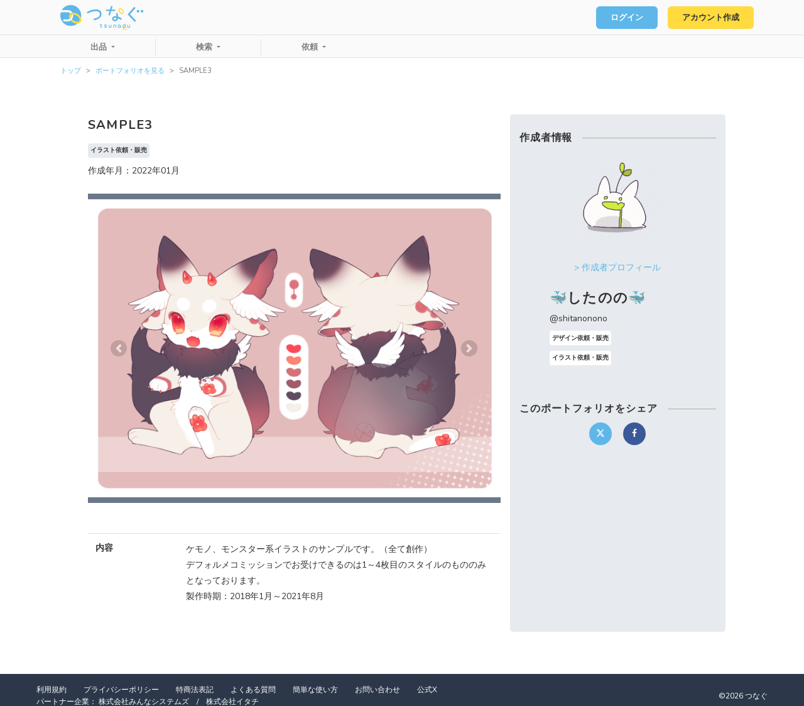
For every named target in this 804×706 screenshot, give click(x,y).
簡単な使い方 (315, 690)
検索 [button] (205, 47)
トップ (70, 70)
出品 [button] (99, 47)
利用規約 (51, 690)
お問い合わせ (377, 690)
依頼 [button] (311, 47)
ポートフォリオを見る (130, 70)
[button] (118, 348)
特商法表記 (195, 690)
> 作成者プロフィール (617, 267)
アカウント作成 (710, 17)
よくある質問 (253, 690)
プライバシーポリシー (121, 690)
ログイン (625, 17)
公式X (427, 690)
